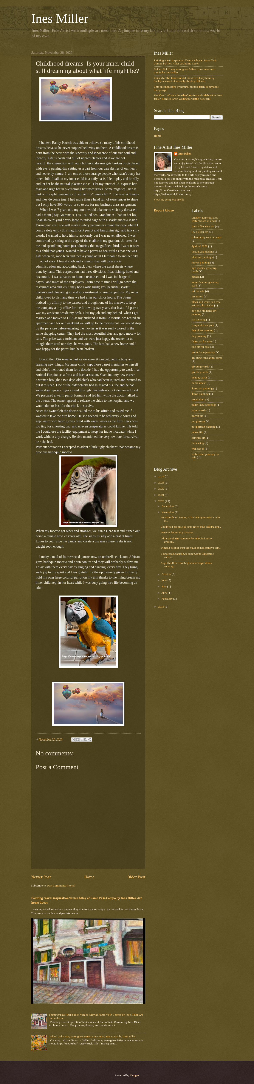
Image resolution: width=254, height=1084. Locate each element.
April (164, 592)
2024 (161, 476)
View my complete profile (169, 199)
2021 (161, 495)
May (164, 586)
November (168, 512)
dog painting (199, 336)
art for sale (198, 291)
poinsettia (197, 432)
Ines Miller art (200, 232)
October (166, 574)
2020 (161, 501)
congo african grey (203, 325)
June (164, 580)
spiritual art (198, 437)
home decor (199, 383)
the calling (198, 443)
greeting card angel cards (207, 358)
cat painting (199, 319)
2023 (161, 482)
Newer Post (41, 877)
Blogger (134, 1075)
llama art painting (202, 388)
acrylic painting (201, 262)
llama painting (200, 394)
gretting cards (200, 372)
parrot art (197, 416)
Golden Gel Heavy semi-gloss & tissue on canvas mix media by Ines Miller (92, 1036)
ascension (197, 296)
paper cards (199, 410)
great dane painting (203, 352)
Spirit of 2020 (200, 246)
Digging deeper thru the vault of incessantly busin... (191, 548)
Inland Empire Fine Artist (206, 237)
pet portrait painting (203, 427)
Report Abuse (164, 210)
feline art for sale (202, 341)
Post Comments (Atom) (61, 885)
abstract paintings (202, 257)
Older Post (136, 877)
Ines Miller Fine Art (203, 226)
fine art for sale (201, 347)
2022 (161, 488)
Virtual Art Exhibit (202, 251)
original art (198, 399)
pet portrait (198, 421)
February (167, 598)
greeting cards (200, 366)
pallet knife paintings (204, 405)
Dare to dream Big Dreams (177, 532)
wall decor (198, 448)
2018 (161, 606)
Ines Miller (59, 18)
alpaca (196, 277)
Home (89, 877)
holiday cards (199, 377)
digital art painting (202, 330)
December (168, 506)
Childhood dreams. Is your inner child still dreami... (191, 526)
